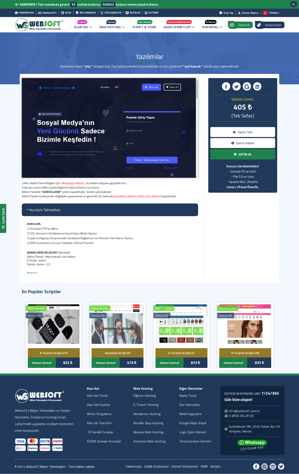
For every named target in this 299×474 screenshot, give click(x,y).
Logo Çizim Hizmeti (192, 432)
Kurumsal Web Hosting (149, 441)
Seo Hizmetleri (189, 404)
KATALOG (133, 13)
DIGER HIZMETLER (179, 24)
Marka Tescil (187, 395)
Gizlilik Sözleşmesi (155, 466)
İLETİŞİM (151, 13)
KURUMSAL (212, 24)
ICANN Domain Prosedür (104, 441)
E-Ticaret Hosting (146, 404)
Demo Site (243, 132)
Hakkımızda (132, 466)
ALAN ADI (83, 24)
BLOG (66, 13)
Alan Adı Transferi (99, 423)
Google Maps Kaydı (192, 423)
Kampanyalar (270, 25)
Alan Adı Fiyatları (98, 404)
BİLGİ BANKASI (86, 13)
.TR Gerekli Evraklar (100, 432)
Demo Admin (242, 143)
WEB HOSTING (112, 24)
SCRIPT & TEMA (144, 24)
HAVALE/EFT (47, 13)
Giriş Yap (226, 13)
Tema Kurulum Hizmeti (195, 441)
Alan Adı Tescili (97, 395)
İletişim (217, 466)
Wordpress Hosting (147, 414)
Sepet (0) (241, 25)
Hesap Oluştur (248, 13)
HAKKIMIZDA (24, 13)
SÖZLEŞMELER (110, 13)
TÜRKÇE (271, 13)
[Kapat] (293, 4)
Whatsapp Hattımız (73, 183)
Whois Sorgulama (99, 414)
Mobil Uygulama (190, 414)
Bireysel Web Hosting (148, 432)
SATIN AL (242, 154)
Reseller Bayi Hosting (148, 423)
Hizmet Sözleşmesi (184, 466)
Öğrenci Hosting (144, 395)
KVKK (205, 466)
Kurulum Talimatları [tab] (43, 210)
